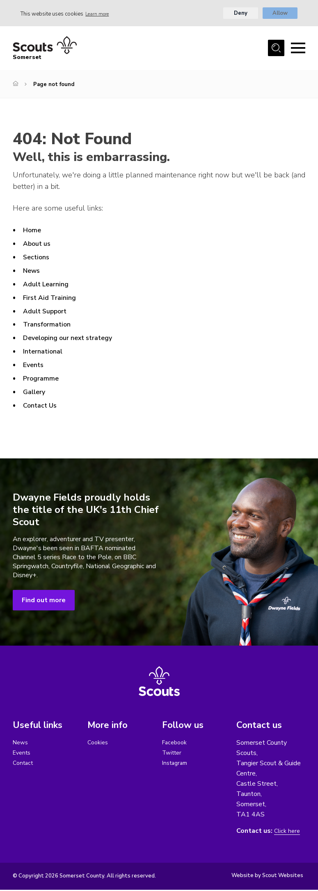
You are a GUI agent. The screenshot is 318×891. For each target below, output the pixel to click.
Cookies (98, 743)
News (32, 272)
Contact (24, 765)
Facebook (176, 743)
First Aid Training (52, 299)
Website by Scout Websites (267, 876)
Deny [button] (240, 14)
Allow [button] (280, 14)
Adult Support (48, 312)
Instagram (176, 765)
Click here (288, 832)
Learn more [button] (99, 14)
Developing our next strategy (74, 339)
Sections (38, 258)
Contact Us (42, 406)
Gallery (35, 393)
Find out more (44, 601)
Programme (42, 379)
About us (39, 244)
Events (34, 366)
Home (33, 231)
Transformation (49, 326)
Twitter (173, 754)
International (45, 353)
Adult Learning (48, 285)
